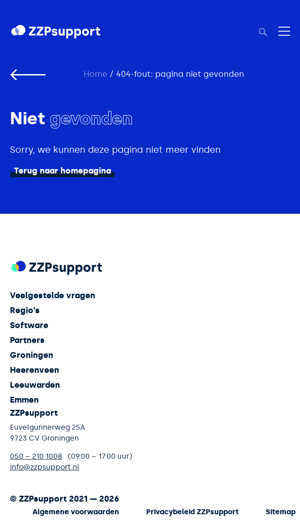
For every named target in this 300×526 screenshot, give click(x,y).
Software (29, 325)
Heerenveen (34, 370)
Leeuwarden (35, 385)
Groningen (31, 355)
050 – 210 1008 (36, 456)
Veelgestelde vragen (52, 296)
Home (95, 74)
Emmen (24, 400)
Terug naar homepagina (62, 171)
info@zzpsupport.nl (44, 467)
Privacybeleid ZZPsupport (192, 511)
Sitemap (280, 511)
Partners (27, 340)
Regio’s (25, 310)
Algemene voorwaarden (75, 511)
